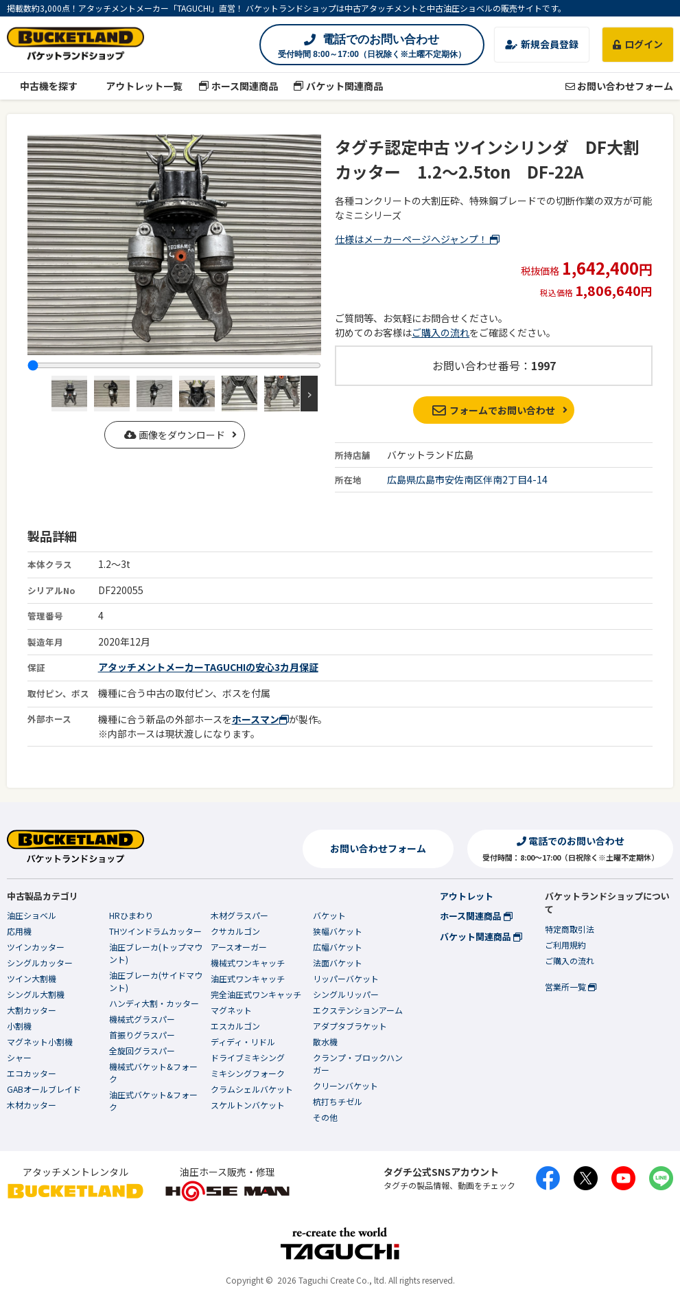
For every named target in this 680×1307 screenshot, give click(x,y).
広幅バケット (337, 947)
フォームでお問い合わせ (493, 410)
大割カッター (31, 1010)
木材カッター (31, 1105)
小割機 (19, 1026)
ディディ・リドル (243, 1041)
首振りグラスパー (142, 1035)
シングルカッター (40, 962)
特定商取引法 (569, 929)
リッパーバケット (346, 978)
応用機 (19, 931)
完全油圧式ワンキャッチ (256, 994)
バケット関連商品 (339, 86)
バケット (329, 915)
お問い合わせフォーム (619, 86)
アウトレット (466, 895)
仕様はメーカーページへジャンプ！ (417, 239)
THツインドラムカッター (155, 931)
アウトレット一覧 (138, 86)
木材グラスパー (239, 915)
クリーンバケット (345, 1085)
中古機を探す (42, 86)
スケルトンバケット (248, 1105)
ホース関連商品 (238, 86)
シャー (19, 1057)
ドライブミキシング (248, 1057)
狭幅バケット (337, 931)
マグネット (231, 1010)
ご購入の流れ (440, 332)
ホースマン (260, 719)
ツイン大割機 (31, 978)
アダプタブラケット (350, 1026)
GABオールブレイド (44, 1089)
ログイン (638, 44)
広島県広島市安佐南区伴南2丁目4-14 (467, 479)
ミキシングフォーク (248, 1073)
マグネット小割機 (40, 1041)
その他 (325, 1117)
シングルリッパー (346, 994)
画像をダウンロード (174, 435)
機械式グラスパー (142, 1019)
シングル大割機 (36, 994)
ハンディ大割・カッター (154, 1003)
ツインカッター (36, 947)
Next (309, 393)
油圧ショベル (31, 915)
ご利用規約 (565, 945)
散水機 (325, 1041)
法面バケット (337, 962)
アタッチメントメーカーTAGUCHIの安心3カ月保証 (208, 667)
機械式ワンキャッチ (248, 962)
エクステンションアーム (358, 1010)
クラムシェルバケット (252, 1089)
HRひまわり (131, 915)
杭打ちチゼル (337, 1101)
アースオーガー (239, 947)
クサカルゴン (235, 931)
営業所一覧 (570, 986)
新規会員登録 (541, 44)
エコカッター (31, 1073)
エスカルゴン (235, 1026)
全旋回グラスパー (142, 1050)
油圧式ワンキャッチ (248, 978)
